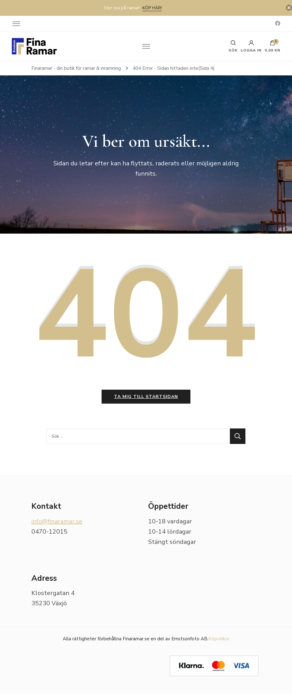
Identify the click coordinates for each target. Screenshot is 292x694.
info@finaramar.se (56, 522)
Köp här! (152, 8)
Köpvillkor (219, 639)
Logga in (251, 46)
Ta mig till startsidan (146, 397)
